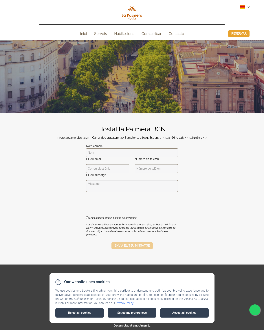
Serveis (100, 33)
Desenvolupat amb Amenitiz (132, 325)
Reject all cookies (79, 312)
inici (83, 33)
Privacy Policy (124, 303)
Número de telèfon (147, 159)
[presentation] (114, 202)
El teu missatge (96, 175)
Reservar (239, 33)
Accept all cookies (184, 312)
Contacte (176, 33)
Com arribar (151, 33)
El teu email (94, 159)
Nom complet (94, 146)
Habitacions (124, 33)
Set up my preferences (132, 312)
